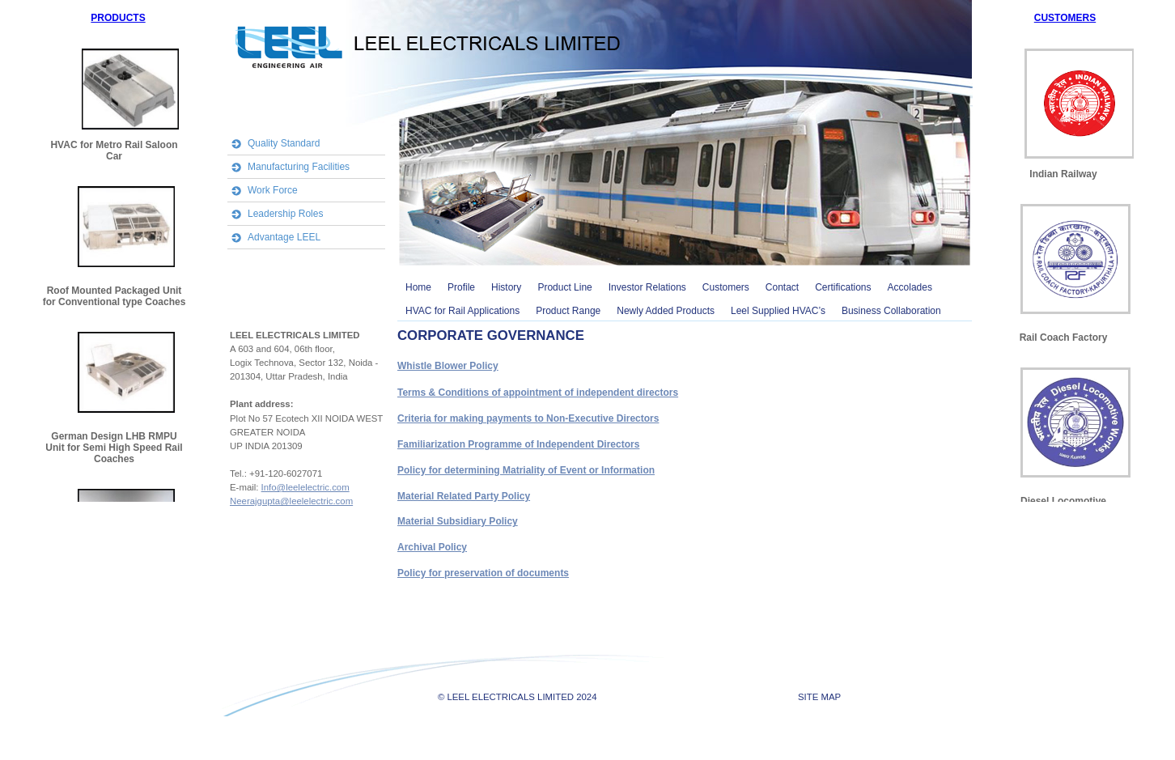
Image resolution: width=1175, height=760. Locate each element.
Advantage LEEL (284, 237)
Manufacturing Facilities (299, 166)
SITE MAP (819, 697)
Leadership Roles (285, 213)
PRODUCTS (118, 17)
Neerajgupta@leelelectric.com (291, 501)
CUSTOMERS (1065, 17)
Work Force (273, 190)
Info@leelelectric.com (305, 487)
